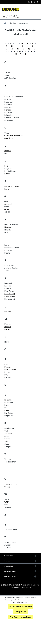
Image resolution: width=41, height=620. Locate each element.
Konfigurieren (20, 612)
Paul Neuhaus (10, 369)
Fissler (7, 189)
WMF (6, 502)
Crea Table (8, 138)
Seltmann (8, 433)
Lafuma (7, 311)
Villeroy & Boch (10, 484)
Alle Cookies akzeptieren (20, 617)
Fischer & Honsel (11, 186)
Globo (6, 209)
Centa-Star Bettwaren (13, 135)
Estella (7, 174)
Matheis (7, 327)
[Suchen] (7, 16)
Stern (6, 441)
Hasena (7, 227)
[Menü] (3, 16)
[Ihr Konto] (14, 16)
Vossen (7, 487)
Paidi (6, 364)
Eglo (6, 166)
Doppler (7, 151)
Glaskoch (8, 204)
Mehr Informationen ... (20, 602)
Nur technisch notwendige (20, 606)
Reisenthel (8, 400)
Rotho (6, 410)
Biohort (7, 110)
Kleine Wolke (9, 296)
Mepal (7, 329)
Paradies (7, 367)
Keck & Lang (9, 294)
